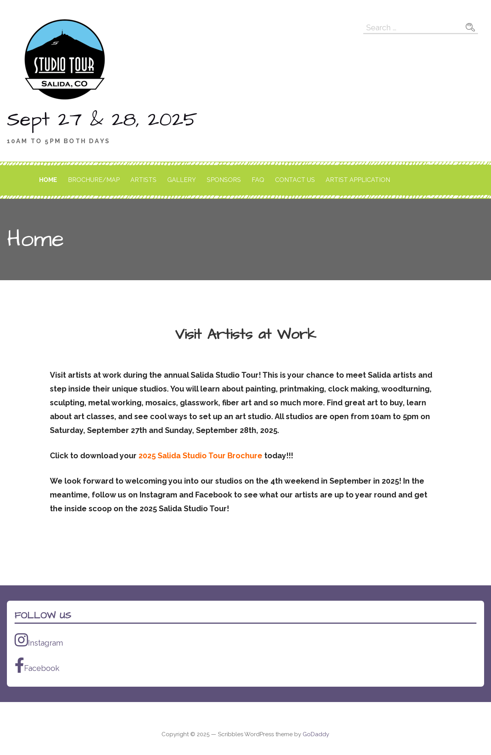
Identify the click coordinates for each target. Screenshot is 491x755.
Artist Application (358, 179)
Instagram (39, 640)
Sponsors (224, 179)
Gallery (181, 179)
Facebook (37, 665)
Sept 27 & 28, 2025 (102, 120)
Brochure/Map (94, 179)
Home (48, 179)
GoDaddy (316, 734)
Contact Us (295, 179)
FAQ (258, 179)
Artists (143, 179)
